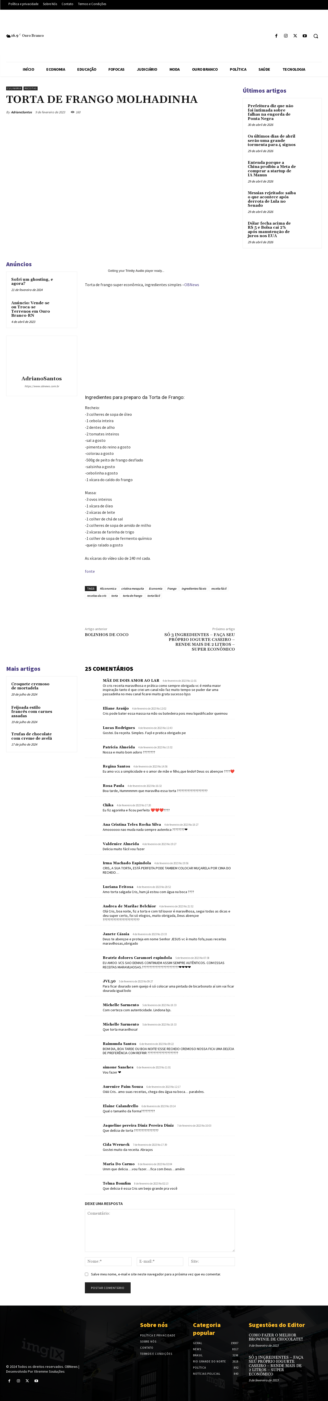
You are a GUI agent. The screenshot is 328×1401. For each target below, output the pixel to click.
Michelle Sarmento (121, 1005)
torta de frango (132, 596)
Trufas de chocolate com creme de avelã (31, 736)
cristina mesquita (132, 588)
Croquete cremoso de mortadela (30, 686)
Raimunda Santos (119, 1044)
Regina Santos (116, 766)
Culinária (14, 88)
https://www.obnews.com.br (42, 386)
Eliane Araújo (116, 708)
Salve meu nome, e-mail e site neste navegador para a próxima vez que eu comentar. (156, 1274)
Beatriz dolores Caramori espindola (137, 958)
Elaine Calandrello (120, 1106)
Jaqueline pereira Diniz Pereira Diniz (138, 1125)
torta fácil (153, 596)
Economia (155, 588)
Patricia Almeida (119, 747)
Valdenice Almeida (121, 844)
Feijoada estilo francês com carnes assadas (31, 711)
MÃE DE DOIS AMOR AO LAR (131, 680)
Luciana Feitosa (118, 887)
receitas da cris (96, 596)
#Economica (108, 588)
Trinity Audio (135, 271)
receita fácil (218, 588)
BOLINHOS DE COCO (107, 634)
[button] (316, 36)
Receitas (31, 88)
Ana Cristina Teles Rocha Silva (132, 824)
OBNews (191, 284)
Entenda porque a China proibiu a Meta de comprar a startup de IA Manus (272, 169)
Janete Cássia (116, 934)
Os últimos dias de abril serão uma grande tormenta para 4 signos (272, 140)
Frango (171, 588)
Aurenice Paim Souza (123, 1087)
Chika (108, 805)
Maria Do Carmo (119, 1164)
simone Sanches (118, 1067)
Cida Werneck (116, 1144)
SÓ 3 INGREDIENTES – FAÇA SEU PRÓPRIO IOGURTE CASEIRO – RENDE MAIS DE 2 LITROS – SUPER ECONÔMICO (199, 642)
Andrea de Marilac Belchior (129, 906)
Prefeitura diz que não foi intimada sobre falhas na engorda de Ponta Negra (270, 112)
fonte (90, 571)
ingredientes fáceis (194, 588)
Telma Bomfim (117, 1183)
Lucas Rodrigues (119, 728)
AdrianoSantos (21, 112)
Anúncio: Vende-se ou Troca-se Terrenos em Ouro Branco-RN (30, 309)
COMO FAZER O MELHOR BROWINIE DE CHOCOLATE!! (276, 1337)
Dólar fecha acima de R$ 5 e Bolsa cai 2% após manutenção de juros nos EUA (269, 230)
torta (114, 596)
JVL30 (109, 981)
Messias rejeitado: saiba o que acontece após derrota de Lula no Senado (272, 199)
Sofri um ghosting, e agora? (32, 281)
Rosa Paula (113, 786)
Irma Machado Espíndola (127, 863)
